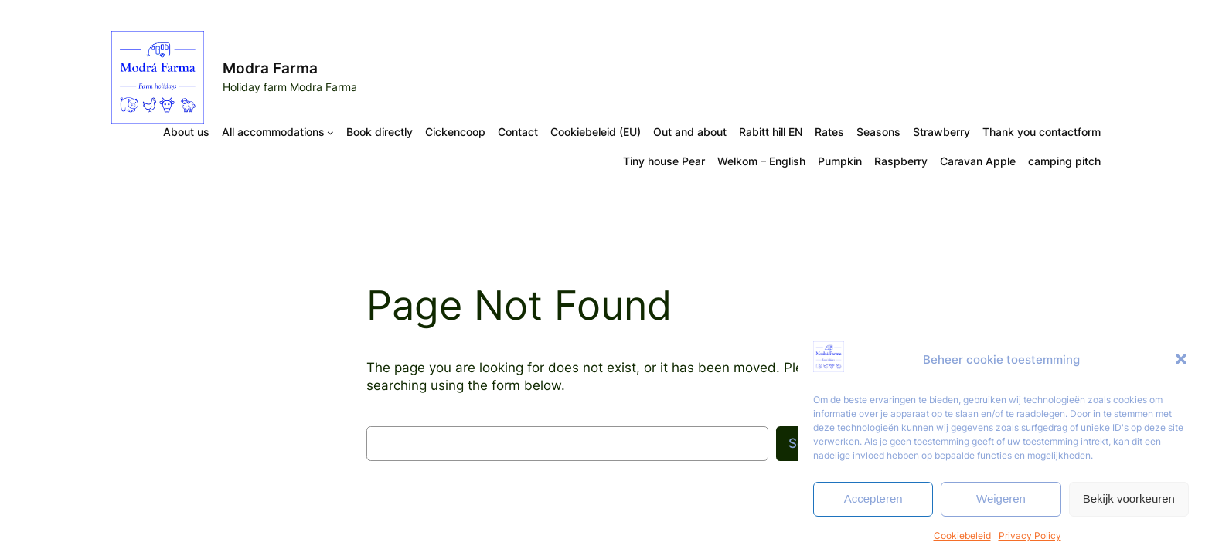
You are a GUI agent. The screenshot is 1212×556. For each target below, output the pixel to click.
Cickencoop (455, 131)
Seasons (878, 131)
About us (186, 131)
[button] (1181, 359)
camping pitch (1064, 161)
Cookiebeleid (962, 535)
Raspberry (901, 161)
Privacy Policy (1030, 535)
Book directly (379, 131)
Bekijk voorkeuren (1129, 498)
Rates (829, 131)
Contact (518, 131)
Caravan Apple (978, 161)
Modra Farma (270, 68)
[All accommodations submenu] (330, 132)
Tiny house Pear (664, 161)
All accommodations (273, 131)
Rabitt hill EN (770, 131)
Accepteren (873, 498)
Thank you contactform (1041, 131)
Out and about (690, 131)
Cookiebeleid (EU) (595, 131)
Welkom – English (761, 161)
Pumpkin (840, 161)
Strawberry (941, 131)
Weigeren (1001, 498)
